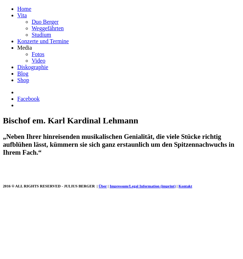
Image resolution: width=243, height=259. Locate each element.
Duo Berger (45, 22)
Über (102, 186)
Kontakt (185, 186)
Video (38, 61)
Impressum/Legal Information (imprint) (143, 186)
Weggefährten (48, 28)
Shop (23, 80)
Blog (22, 74)
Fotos (38, 54)
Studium (41, 35)
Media (24, 48)
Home (24, 9)
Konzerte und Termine (43, 41)
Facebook (28, 99)
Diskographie (32, 67)
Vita (22, 15)
